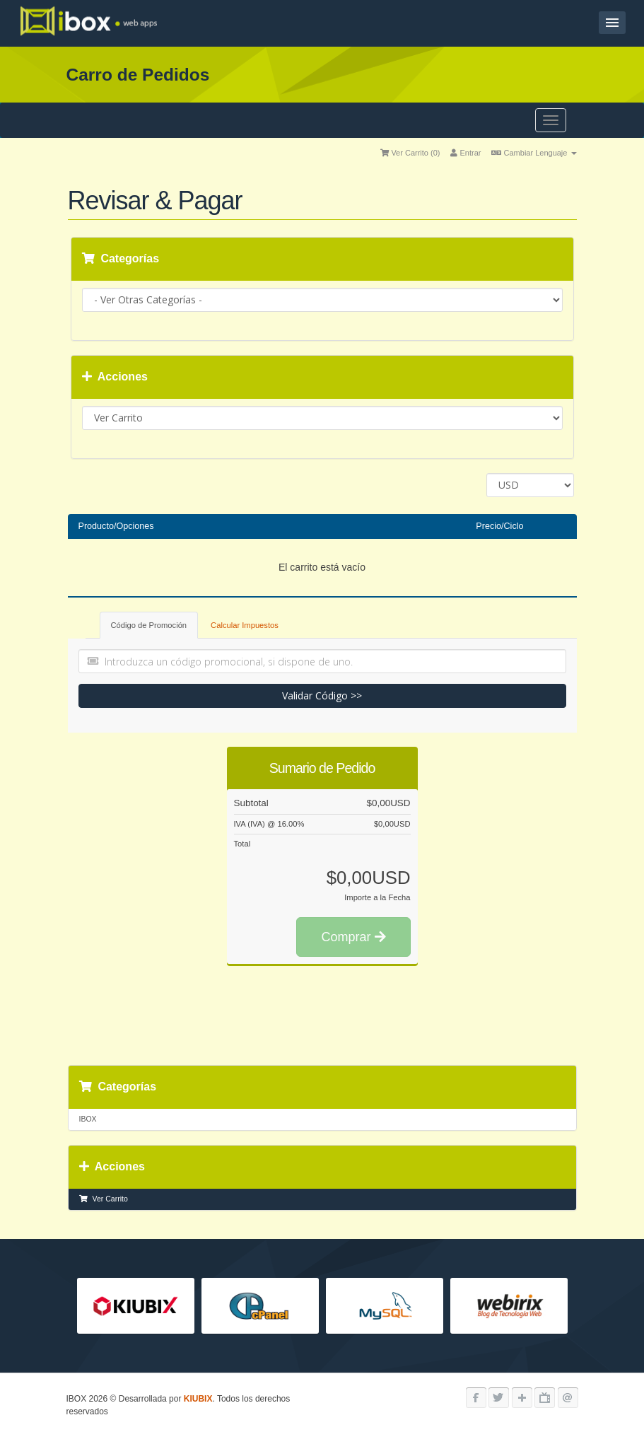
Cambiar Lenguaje (533, 153)
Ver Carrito (103, 1198)
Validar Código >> (322, 695)
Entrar (465, 153)
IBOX (88, 1118)
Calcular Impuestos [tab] (245, 625)
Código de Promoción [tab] (149, 625)
